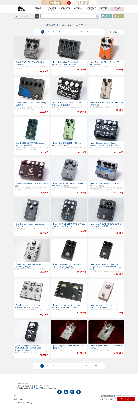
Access (77, 9)
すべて (61, 25)
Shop (117, 9)
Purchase (51, 9)
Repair (38, 9)
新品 (69, 25)
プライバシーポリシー (108, 399)
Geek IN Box (34, 388)
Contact (91, 9)
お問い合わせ (19, 399)
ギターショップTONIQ (23, 403)
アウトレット (86, 25)
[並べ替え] (116, 32)
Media (104, 9)
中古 (76, 25)
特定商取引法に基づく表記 (110, 396)
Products (64, 9)
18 (96, 32)
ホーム (16, 396)
